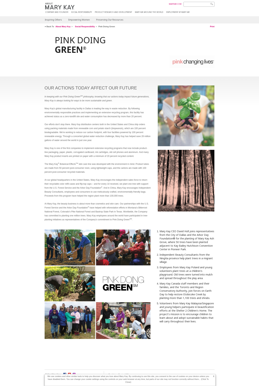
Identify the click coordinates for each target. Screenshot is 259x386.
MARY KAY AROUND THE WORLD (149, 12)
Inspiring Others (53, 19)
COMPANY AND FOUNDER (56, 12)
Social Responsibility (81, 12)
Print (212, 26)
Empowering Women (79, 19)
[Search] (199, 4)
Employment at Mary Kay (178, 12)
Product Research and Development (113, 12)
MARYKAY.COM (175, 4)
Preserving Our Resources (109, 19)
